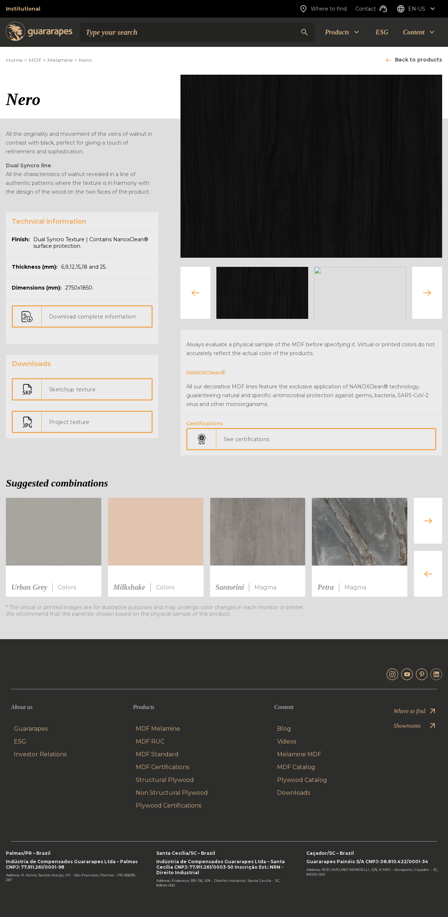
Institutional (23, 8)
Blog (284, 728)
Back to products (418, 59)
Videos (286, 741)
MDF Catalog (296, 767)
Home (14, 60)
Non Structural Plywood (172, 792)
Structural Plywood (165, 779)
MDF (35, 60)
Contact (371, 8)
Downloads (293, 792)
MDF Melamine (158, 728)
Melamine (60, 60)
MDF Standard (157, 754)
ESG (382, 32)
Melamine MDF (299, 754)
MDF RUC (150, 741)
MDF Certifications (162, 767)
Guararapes (31, 728)
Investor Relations (40, 754)
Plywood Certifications (168, 805)
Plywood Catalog (302, 779)
